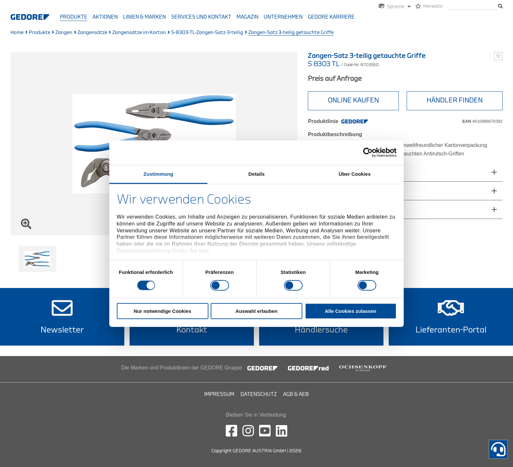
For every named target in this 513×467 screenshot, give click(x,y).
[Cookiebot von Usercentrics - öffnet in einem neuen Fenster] (368, 152)
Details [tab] (256, 173)
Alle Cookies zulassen (351, 311)
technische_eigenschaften (346, 209)
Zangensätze (92, 32)
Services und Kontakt (201, 17)
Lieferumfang (329, 190)
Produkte (73, 17)
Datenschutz (258, 394)
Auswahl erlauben (256, 311)
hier (204, 251)
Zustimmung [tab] (158, 173)
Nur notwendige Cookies (162, 311)
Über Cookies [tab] (355, 173)
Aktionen (105, 17)
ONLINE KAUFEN (353, 100)
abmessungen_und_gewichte (349, 172)
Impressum (219, 394)
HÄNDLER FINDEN (455, 100)
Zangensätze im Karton (139, 32)
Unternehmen (283, 17)
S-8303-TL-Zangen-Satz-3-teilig (207, 32)
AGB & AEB (296, 394)
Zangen (63, 32)
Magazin (247, 17)
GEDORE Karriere (331, 17)
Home (17, 32)
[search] (472, 7)
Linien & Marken (144, 17)
